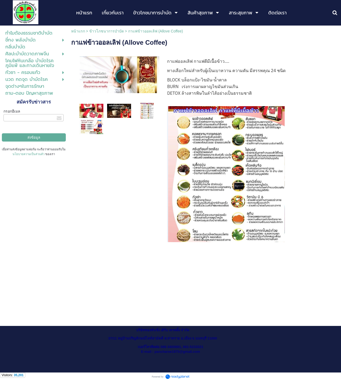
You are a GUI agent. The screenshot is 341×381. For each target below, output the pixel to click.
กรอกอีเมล (11, 111)
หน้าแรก (78, 31)
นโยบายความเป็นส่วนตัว (28, 154)
